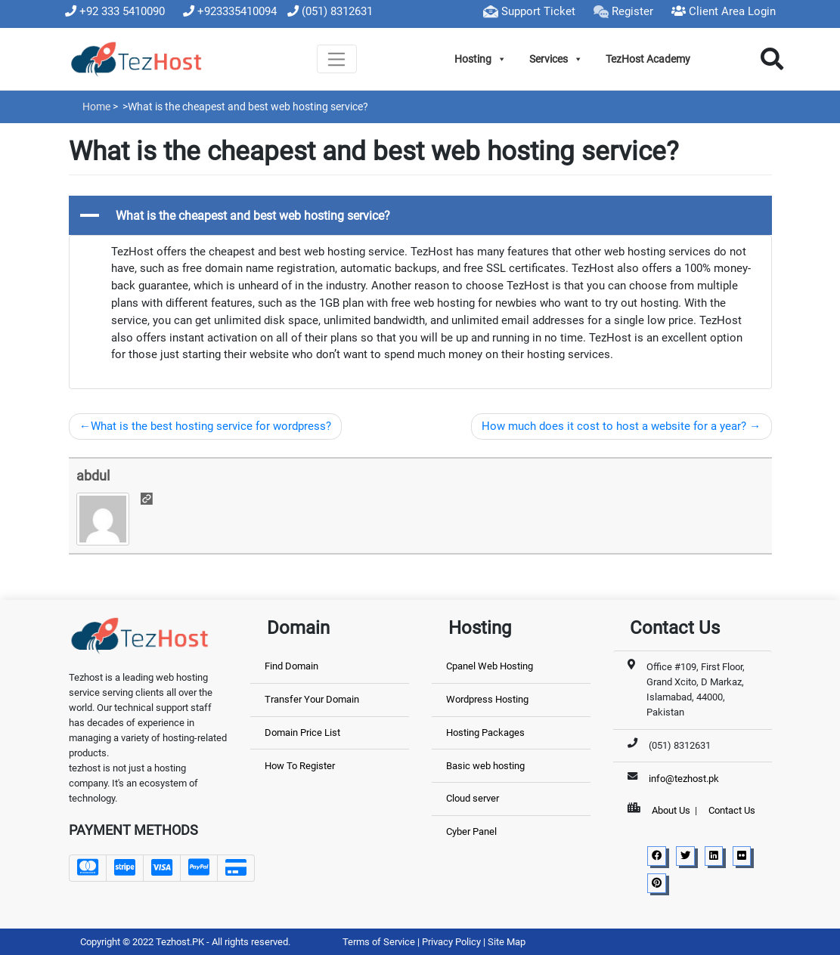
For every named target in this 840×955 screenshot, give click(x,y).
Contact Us (731, 810)
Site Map (506, 941)
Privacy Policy (452, 941)
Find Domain (291, 666)
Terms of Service (380, 941)
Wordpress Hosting (487, 699)
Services (556, 59)
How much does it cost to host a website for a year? (614, 426)
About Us (671, 810)
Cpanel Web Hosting (489, 666)
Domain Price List (302, 732)
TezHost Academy (648, 59)
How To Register (300, 765)
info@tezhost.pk (684, 778)
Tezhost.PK (180, 941)
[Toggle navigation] (337, 59)
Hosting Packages (485, 732)
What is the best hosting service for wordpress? (211, 426)
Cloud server (472, 798)
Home (96, 106)
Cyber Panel (471, 831)
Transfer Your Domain (312, 699)
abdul (93, 476)
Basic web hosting (485, 765)
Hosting (480, 59)
